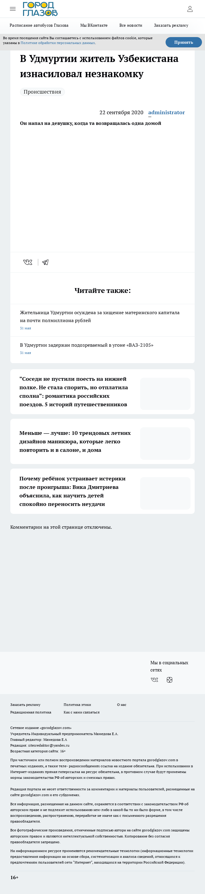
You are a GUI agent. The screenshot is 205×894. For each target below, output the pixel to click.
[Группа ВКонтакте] (154, 680)
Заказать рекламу (171, 25)
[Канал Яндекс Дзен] (169, 680)
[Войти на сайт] (190, 9)
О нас (121, 704)
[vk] (28, 262)
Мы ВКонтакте (94, 25)
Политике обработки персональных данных (58, 42)
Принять (183, 42)
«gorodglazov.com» (56, 727)
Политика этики (77, 704)
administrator (166, 112)
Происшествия (42, 91)
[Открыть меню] (12, 9)
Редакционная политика (30, 712)
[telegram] (47, 262)
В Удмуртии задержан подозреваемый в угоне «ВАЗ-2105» (102, 349)
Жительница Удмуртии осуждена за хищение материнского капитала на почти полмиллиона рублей (102, 320)
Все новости (131, 25)
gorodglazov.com (161, 760)
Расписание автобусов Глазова (39, 25)
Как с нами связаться (81, 712)
